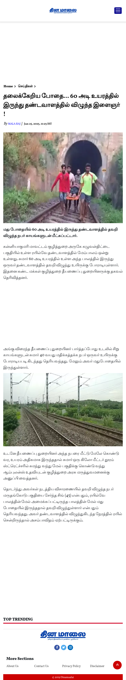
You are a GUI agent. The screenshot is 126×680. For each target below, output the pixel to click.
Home (8, 86)
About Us (12, 666)
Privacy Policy (71, 666)
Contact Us (41, 666)
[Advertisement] (62, 52)
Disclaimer (97, 666)
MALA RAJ (14, 124)
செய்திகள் (25, 86)
